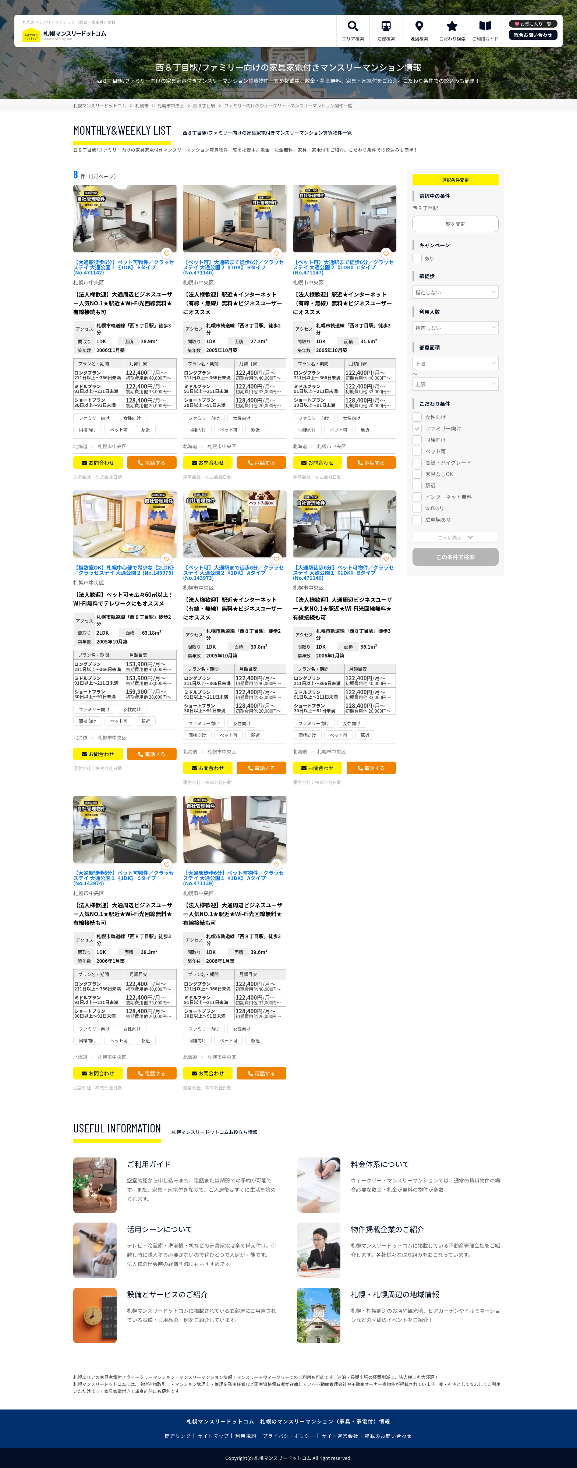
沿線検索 (386, 38)
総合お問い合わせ (533, 34)
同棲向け (435, 439)
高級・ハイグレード (448, 462)
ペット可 (435, 451)
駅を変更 (455, 223)
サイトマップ (213, 1435)
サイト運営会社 (340, 1435)
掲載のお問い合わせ (388, 1435)
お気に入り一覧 (535, 24)
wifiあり (434, 508)
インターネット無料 (448, 496)
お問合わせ (101, 462)
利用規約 (246, 1435)
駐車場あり (438, 519)
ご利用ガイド (485, 38)
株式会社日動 (108, 477)
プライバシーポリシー (289, 1435)
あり (429, 258)
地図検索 (419, 38)
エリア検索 (353, 38)
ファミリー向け (443, 428)
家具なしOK (439, 474)
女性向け (435, 417)
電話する (155, 462)
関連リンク (178, 1435)
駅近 (430, 485)
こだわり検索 (452, 38)
